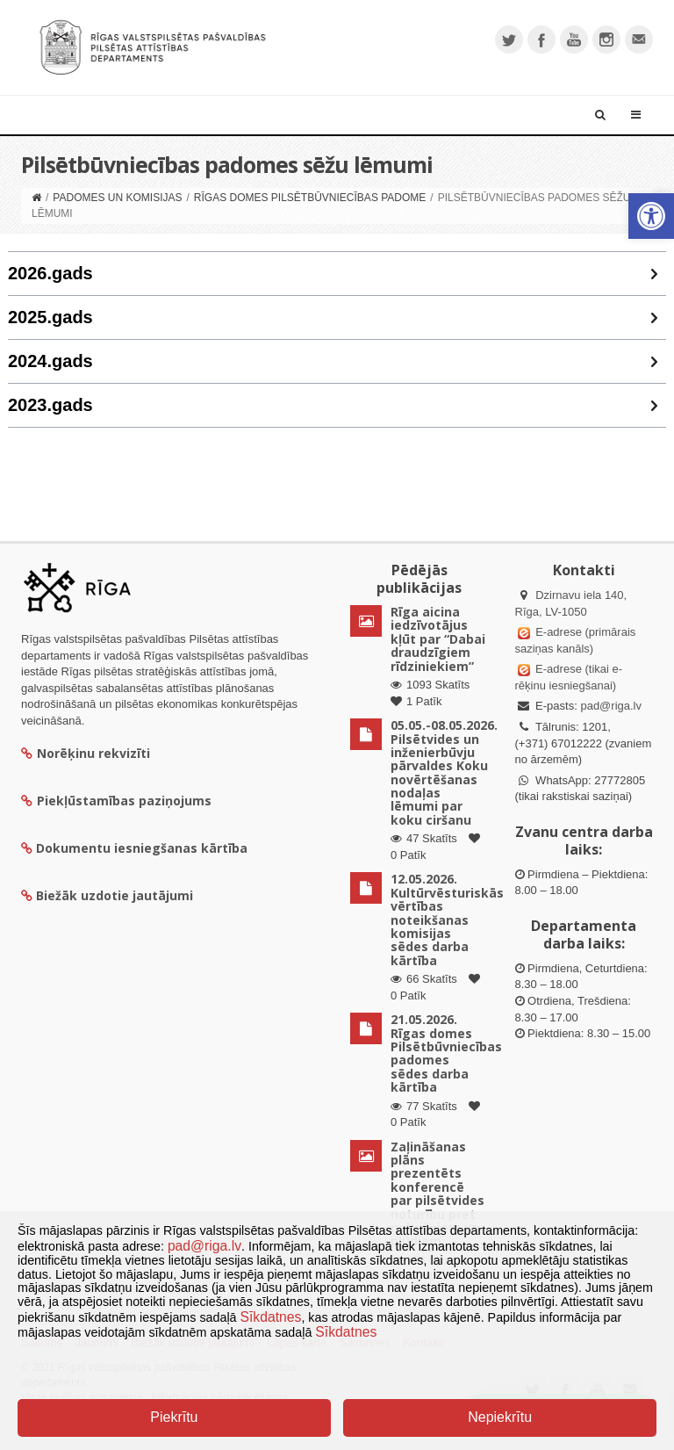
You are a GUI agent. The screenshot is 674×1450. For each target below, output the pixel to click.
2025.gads (50, 317)
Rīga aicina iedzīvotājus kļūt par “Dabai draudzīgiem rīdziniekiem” (438, 639)
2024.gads (50, 361)
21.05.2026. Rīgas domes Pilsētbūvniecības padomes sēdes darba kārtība (446, 1053)
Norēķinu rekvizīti (85, 753)
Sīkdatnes (271, 1316)
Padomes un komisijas (117, 197)
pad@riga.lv (611, 705)
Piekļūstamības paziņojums (116, 800)
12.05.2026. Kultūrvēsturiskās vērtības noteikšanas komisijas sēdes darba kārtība (447, 919)
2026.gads (50, 273)
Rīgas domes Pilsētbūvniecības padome (310, 197)
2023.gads (50, 405)
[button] (651, 216)
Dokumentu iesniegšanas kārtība (141, 848)
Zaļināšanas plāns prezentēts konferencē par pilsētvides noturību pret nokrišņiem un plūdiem (437, 1194)
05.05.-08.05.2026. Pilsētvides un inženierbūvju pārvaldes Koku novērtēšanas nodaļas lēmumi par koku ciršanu (444, 772)
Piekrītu (173, 1417)
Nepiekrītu (500, 1417)
